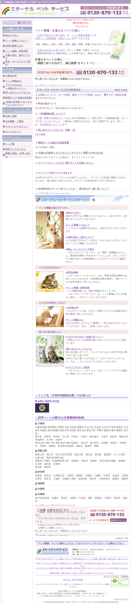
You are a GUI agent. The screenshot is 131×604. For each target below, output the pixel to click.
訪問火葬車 (72, 272)
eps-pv (75, 573)
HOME (38, 559)
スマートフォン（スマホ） (103, 573)
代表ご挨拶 (59, 568)
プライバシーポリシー (96, 568)
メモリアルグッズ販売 (78, 367)
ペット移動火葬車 (81, 35)
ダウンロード (82, 26)
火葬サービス (65, 38)
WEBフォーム (45, 524)
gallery (81, 573)
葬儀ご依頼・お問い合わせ (60, 573)
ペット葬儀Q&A (75, 320)
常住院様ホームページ (51, 124)
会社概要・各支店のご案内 (75, 568)
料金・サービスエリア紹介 (80, 249)
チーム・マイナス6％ (73, 579)
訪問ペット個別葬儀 (45, 38)
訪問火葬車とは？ (80, 559)
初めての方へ (74, 212)
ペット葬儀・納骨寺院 (78, 287)
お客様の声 (72, 307)
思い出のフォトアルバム (79, 349)
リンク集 (109, 568)
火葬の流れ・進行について (80, 237)
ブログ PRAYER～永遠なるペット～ (85, 336)
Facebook (88, 573)
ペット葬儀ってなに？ (78, 225)
